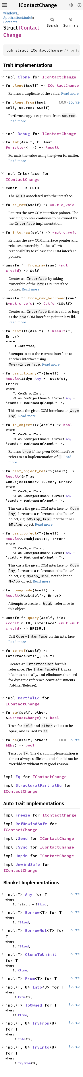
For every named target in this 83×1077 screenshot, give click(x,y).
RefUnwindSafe (31, 823)
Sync (23, 847)
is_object (22, 424)
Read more (70, 93)
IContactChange (38, 5)
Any (38, 378)
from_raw (37, 265)
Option (50, 303)
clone (17, 85)
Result (52, 147)
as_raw (19, 204)
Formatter (16, 147)
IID (22, 188)
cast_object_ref (29, 471)
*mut (55, 204)
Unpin (21, 855)
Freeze (22, 815)
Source (74, 102)
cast (16, 331)
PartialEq (29, 698)
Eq (17, 776)
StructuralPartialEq (38, 785)
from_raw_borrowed (47, 298)
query (33, 617)
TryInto (40, 1047)
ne (14, 740)
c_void (67, 204)
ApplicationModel (17, 18)
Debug (24, 133)
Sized (41, 904)
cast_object (24, 533)
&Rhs (10, 745)
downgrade (22, 590)
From (30, 978)
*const (13, 623)
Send (23, 838)
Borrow (32, 912)
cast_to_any (24, 373)
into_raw (21, 232)
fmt (15, 142)
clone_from (23, 102)
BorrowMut (36, 930)
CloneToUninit (41, 954)
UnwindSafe (27, 864)
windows (10, 13)
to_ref (19, 650)
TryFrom (40, 1023)
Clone (24, 77)
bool (67, 424)
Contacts (10, 22)
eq (14, 712)
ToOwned (33, 1005)
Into (37, 987)
